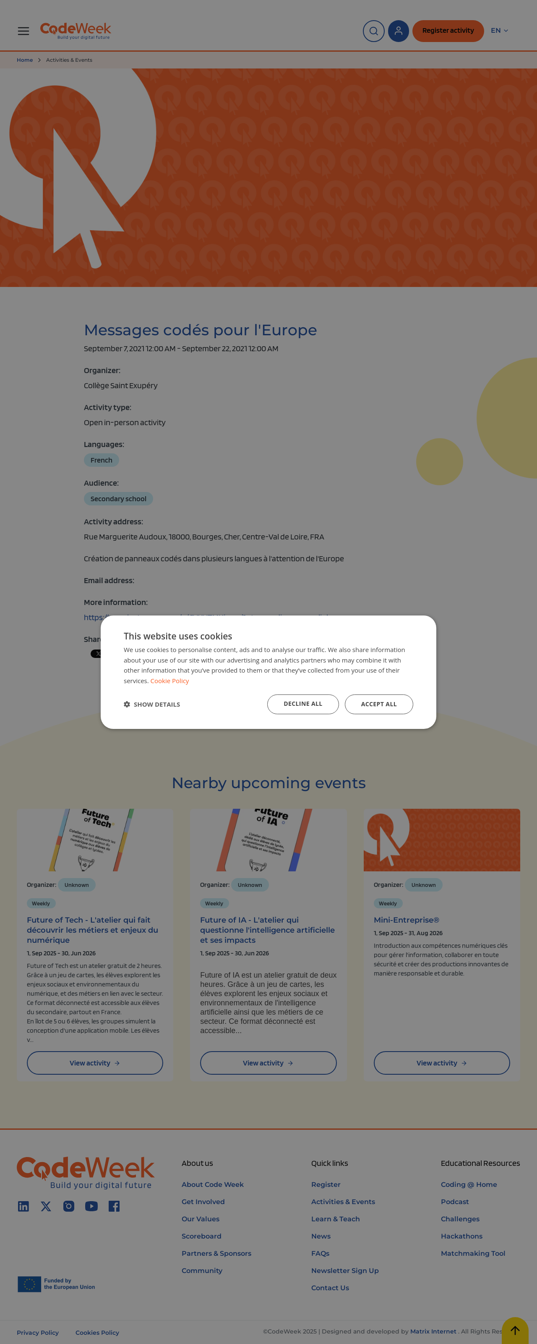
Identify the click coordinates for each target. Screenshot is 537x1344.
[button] (152, 704)
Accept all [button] (379, 704)
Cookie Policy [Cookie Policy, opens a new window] (170, 680)
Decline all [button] (303, 704)
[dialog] (268, 672)
